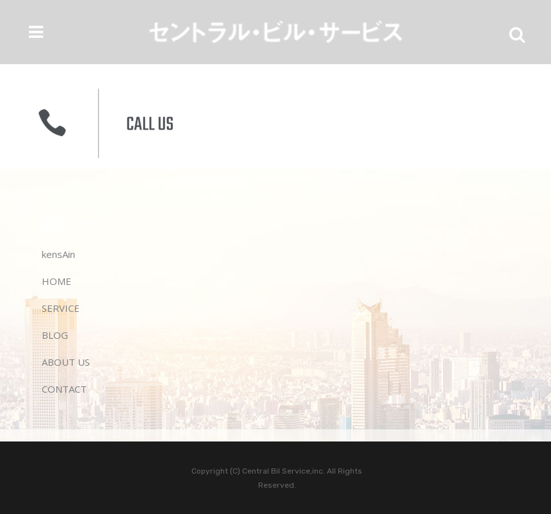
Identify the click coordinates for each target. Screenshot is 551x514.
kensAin (58, 254)
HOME (56, 281)
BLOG (55, 335)
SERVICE (61, 308)
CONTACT (64, 388)
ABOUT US (66, 362)
